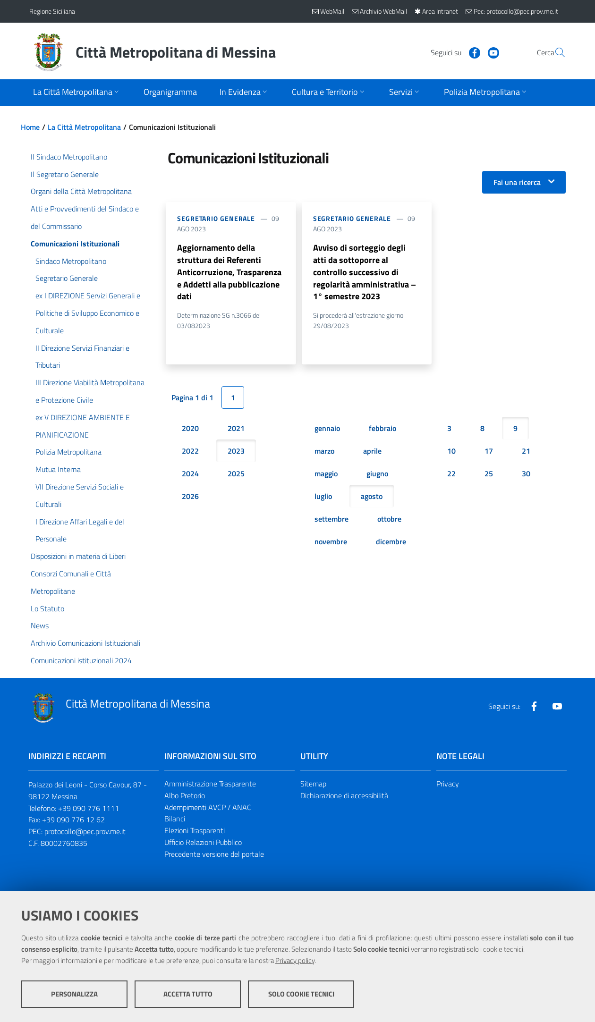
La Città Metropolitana (84, 127)
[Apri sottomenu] (77, 92)
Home (30, 127)
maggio (326, 474)
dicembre (391, 542)
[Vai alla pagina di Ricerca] (554, 52)
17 (488, 451)
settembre (331, 519)
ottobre (389, 519)
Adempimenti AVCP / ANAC (207, 807)
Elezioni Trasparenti (194, 830)
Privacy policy (294, 960)
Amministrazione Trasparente (210, 783)
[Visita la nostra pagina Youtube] (470, 52)
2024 (190, 474)
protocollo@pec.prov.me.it (85, 831)
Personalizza (74, 993)
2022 (190, 451)
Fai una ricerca (517, 182)
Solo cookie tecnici (301, 993)
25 (488, 474)
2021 (236, 428)
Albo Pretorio (184, 795)
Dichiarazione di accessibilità (344, 795)
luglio (323, 496)
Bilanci (174, 818)
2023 (236, 451)
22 (451, 474)
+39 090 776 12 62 (73, 819)
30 (526, 474)
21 (526, 451)
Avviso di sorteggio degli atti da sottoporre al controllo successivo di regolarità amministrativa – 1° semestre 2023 (364, 272)
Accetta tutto (187, 993)
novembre (330, 542)
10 (451, 451)
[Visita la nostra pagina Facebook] (451, 52)
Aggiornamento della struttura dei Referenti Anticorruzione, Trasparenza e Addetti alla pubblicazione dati (229, 272)
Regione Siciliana (52, 11)
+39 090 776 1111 (88, 808)
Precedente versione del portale (214, 854)
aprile (372, 451)
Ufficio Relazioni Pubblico (203, 842)
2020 (190, 428)
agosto (371, 496)
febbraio (382, 428)
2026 (190, 496)
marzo (324, 451)
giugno (377, 474)
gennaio (327, 428)
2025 (236, 474)
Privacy (447, 783)
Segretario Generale (216, 218)
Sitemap (313, 783)
